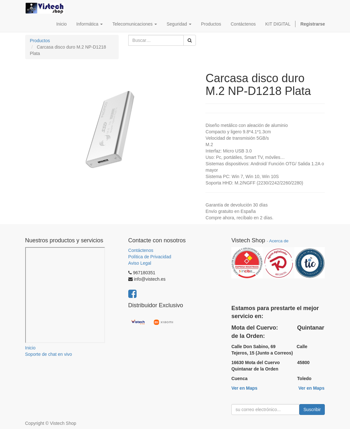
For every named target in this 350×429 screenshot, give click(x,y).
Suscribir (312, 409)
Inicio (30, 347)
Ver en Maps (244, 388)
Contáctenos (140, 250)
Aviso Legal (139, 263)
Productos (40, 40)
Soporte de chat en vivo (48, 354)
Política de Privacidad (149, 256)
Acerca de (278, 240)
